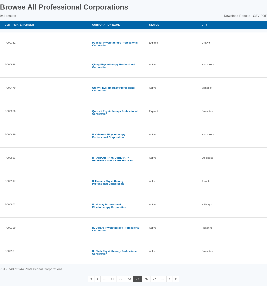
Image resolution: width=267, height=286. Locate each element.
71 (112, 279)
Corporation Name (106, 24)
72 (121, 279)
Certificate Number (19, 24)
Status (154, 24)
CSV (256, 15)
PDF (264, 15)
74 (138, 279)
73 (129, 279)
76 (154, 279)
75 (146, 279)
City (205, 24)
